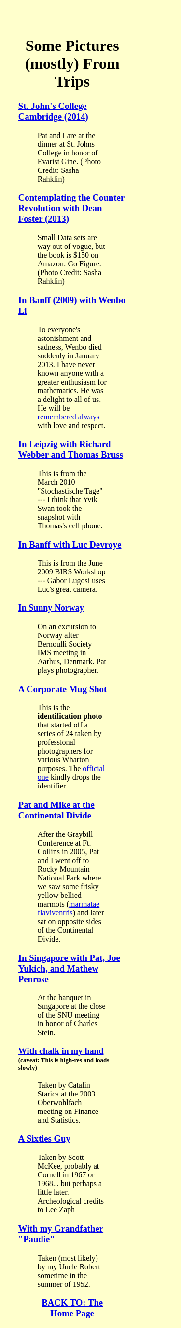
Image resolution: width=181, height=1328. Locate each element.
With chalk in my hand (61, 1051)
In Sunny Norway (51, 608)
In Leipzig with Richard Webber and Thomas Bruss (70, 449)
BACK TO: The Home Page (72, 1307)
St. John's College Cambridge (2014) (53, 111)
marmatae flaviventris (68, 908)
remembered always (68, 417)
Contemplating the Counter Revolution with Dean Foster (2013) (71, 208)
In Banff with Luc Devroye (70, 545)
